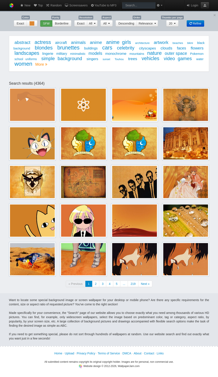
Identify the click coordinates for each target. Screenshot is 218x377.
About (138, 353)
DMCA (126, 353)
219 (133, 284)
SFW (46, 23)
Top (38, 5)
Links (160, 353)
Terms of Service (109, 353)
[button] (205, 5)
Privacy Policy (86, 353)
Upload (69, 353)
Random (54, 5)
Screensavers (76, 5)
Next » (145, 284)
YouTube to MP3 (103, 5)
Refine (195, 23)
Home (58, 353)
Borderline (62, 23)
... (124, 284)
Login (192, 5)
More (41, 64)
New (25, 5)
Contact (149, 353)
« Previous (76, 284)
